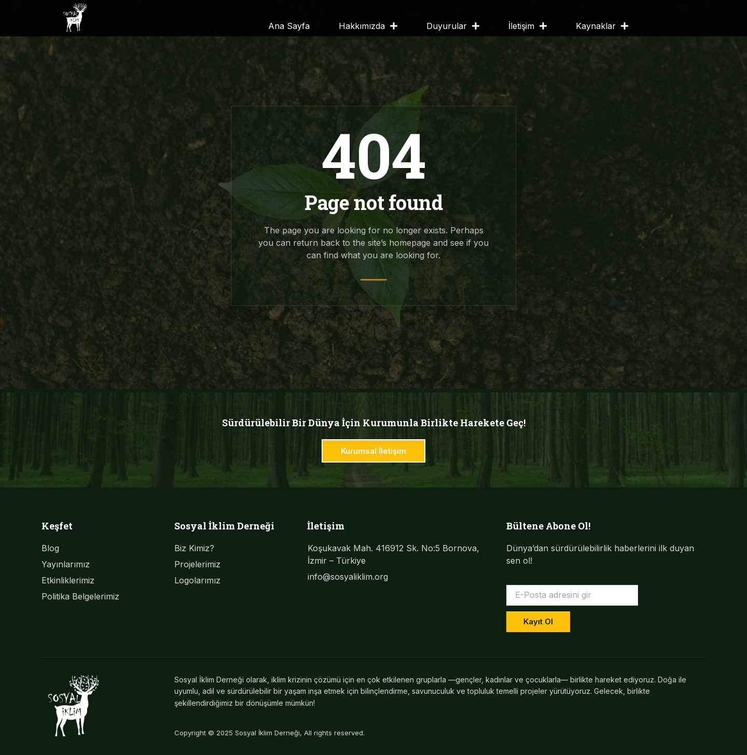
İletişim (527, 26)
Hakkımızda (368, 26)
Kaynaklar (602, 26)
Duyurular (452, 26)
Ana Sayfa (289, 26)
